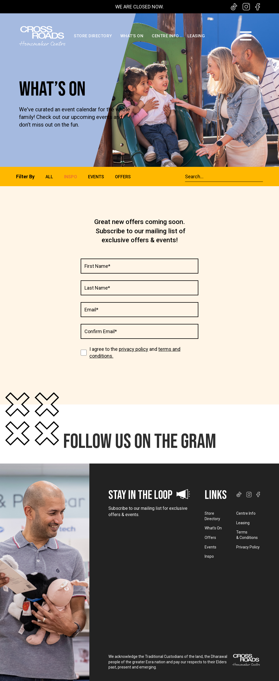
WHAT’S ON (132, 35)
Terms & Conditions (247, 535)
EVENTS (96, 176)
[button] (245, 36)
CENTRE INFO (165, 35)
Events (210, 547)
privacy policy (133, 349)
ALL (49, 177)
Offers (210, 537)
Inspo (209, 556)
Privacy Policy (248, 547)
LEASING (196, 35)
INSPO (70, 176)
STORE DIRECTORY (93, 35)
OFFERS (123, 176)
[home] (42, 36)
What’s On (213, 528)
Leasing (243, 523)
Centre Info (246, 513)
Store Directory (212, 516)
